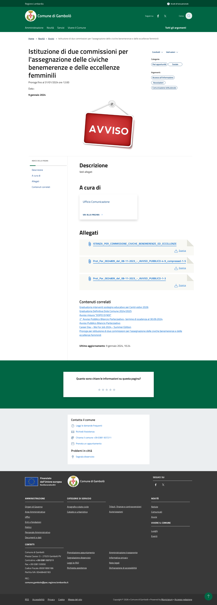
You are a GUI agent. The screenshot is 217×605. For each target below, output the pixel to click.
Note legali (114, 562)
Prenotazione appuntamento (81, 552)
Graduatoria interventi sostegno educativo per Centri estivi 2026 (113, 307)
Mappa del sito (75, 599)
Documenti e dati (33, 537)
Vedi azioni (172, 52)
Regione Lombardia (34, 3)
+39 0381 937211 (45, 560)
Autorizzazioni (116, 511)
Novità (41, 38)
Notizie (154, 506)
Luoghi (154, 531)
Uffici (27, 517)
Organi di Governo (33, 506)
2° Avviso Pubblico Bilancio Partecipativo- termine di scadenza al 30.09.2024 (121, 319)
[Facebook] (156, 16)
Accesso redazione (183, 599)
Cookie (61, 599)
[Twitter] (163, 16)
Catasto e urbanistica (77, 512)
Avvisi (51, 38)
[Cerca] (188, 15)
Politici (28, 527)
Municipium (167, 599)
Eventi (154, 536)
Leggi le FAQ (73, 562)
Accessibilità (38, 599)
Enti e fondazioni (33, 522)
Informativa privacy (118, 557)
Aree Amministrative (35, 512)
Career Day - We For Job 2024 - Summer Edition (105, 327)
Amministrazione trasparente (123, 552)
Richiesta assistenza (77, 568)
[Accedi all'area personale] (177, 3)
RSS (27, 599)
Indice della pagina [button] (40, 160)
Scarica (180, 250)
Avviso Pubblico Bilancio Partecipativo (99, 323)
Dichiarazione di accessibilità (123, 568)
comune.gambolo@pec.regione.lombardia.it (46, 582)
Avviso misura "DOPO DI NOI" (95, 315)
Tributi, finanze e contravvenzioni (125, 506)
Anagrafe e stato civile (78, 506)
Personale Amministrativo (37, 532)
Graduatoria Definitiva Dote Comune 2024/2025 (105, 311)
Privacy (51, 599)
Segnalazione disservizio (79, 557)
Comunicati (156, 512)
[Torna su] (208, 596)
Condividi (158, 52)
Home (31, 38)
